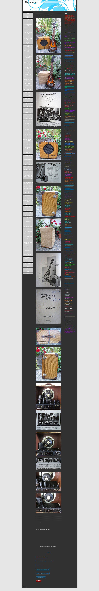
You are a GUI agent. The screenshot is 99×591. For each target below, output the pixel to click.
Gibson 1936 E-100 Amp (40, 565)
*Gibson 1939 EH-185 (68, 269)
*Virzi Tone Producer (68, 276)
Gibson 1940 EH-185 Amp (41, 577)
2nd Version (66, 214)
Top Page (48, 552)
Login (76, 585)
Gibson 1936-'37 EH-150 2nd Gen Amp (43, 569)
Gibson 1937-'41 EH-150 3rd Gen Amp (43, 573)
